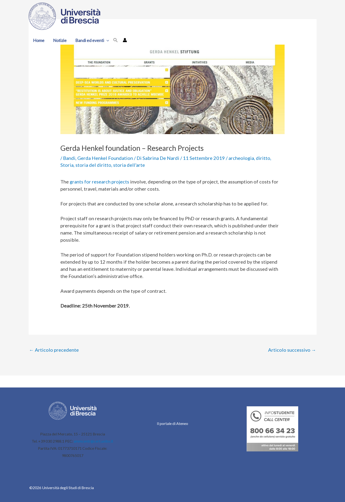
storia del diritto (93, 165)
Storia (67, 165)
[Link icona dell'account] (125, 40)
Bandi (69, 158)
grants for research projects (99, 181)
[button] (106, 40)
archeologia (241, 158)
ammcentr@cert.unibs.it (93, 441)
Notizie (60, 40)
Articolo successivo (292, 350)
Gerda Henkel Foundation (105, 158)
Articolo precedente (54, 350)
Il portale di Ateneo (172, 423)
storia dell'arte (129, 165)
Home (38, 40)
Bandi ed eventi (92, 40)
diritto (263, 158)
